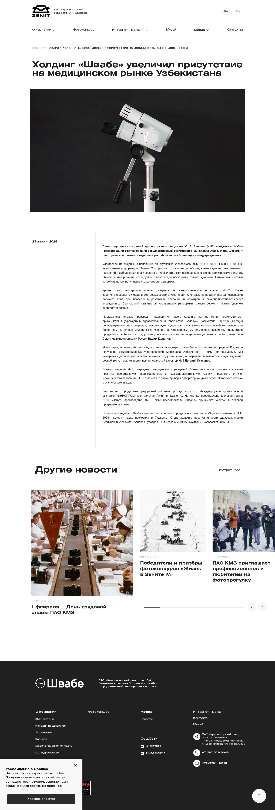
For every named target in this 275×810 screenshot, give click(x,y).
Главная (38, 48)
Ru (226, 11)
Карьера (41, 739)
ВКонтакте (151, 746)
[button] (75, 765)
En (238, 11)
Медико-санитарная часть (53, 746)
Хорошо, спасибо (41, 799)
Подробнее (52, 786)
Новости (147, 719)
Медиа (201, 30)
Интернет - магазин (130, 30)
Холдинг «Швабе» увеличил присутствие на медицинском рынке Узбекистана (125, 48)
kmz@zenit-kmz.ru (210, 763)
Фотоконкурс (83, 29)
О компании (43, 30)
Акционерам (43, 733)
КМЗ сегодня (44, 719)
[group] (82, 558)
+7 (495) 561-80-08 (211, 752)
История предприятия (50, 726)
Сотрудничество (47, 753)
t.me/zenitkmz (153, 753)
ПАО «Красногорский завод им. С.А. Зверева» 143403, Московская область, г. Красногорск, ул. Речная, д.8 (219, 739)
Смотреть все (228, 470)
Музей (171, 29)
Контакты (235, 29)
